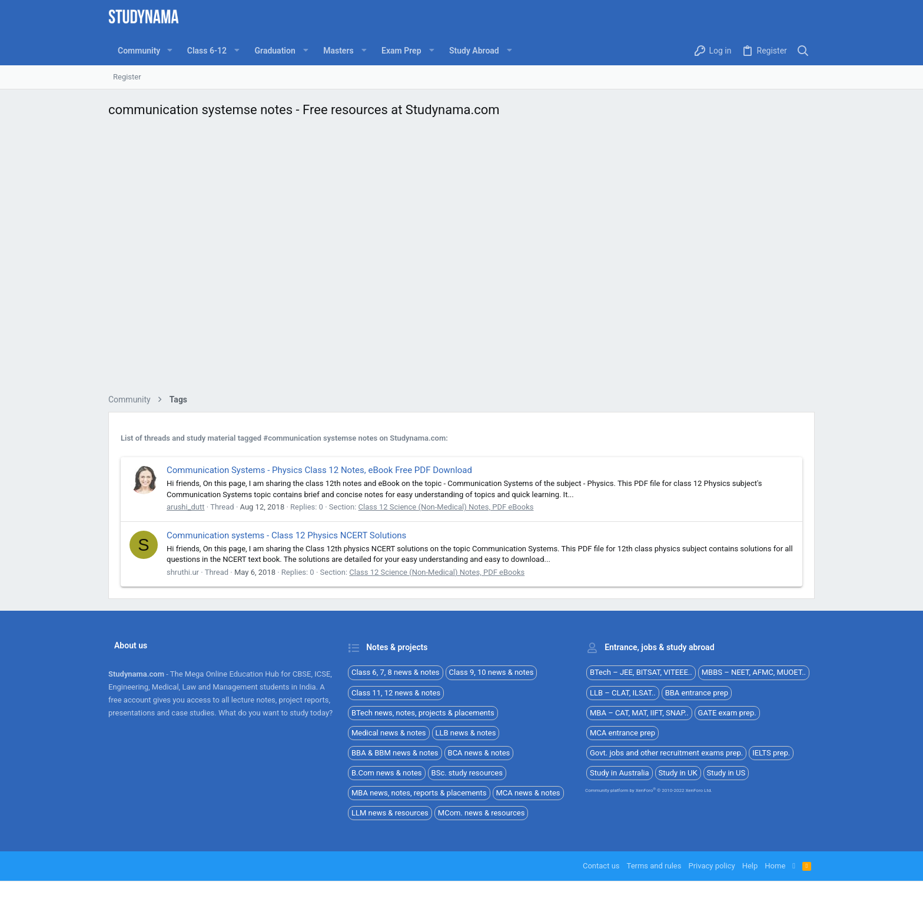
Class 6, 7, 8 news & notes (395, 672)
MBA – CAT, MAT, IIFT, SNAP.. (639, 712)
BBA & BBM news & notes (395, 752)
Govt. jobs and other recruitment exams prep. (666, 752)
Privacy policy (711, 865)
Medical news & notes (388, 732)
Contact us (601, 865)
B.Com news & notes (386, 772)
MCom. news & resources (481, 812)
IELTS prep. (771, 752)
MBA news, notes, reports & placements (419, 792)
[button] (169, 50)
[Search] (803, 51)
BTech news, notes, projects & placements (422, 712)
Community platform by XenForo (648, 790)
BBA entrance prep (696, 692)
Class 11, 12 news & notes (395, 692)
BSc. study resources (467, 772)
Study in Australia (619, 772)
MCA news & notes (528, 792)
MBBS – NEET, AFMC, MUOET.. (754, 672)
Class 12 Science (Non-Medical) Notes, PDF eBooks (446, 506)
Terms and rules (654, 865)
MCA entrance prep (622, 732)
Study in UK (678, 772)
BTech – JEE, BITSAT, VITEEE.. (641, 672)
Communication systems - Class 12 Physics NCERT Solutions (286, 535)
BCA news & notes (479, 752)
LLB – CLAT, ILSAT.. (623, 692)
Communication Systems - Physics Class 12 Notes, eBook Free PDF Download (319, 470)
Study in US (726, 772)
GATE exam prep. (727, 712)
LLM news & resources (390, 812)
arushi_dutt (186, 506)
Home (775, 865)
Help (750, 865)
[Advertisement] (461, 259)
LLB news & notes (466, 732)
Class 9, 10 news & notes (491, 672)
